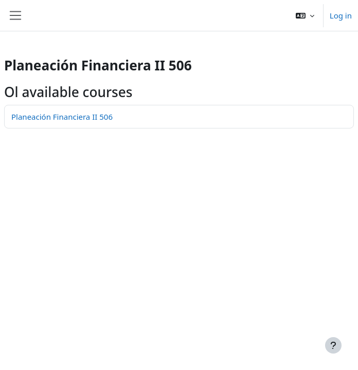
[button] (305, 15)
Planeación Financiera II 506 (62, 117)
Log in (341, 15)
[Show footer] (333, 345)
